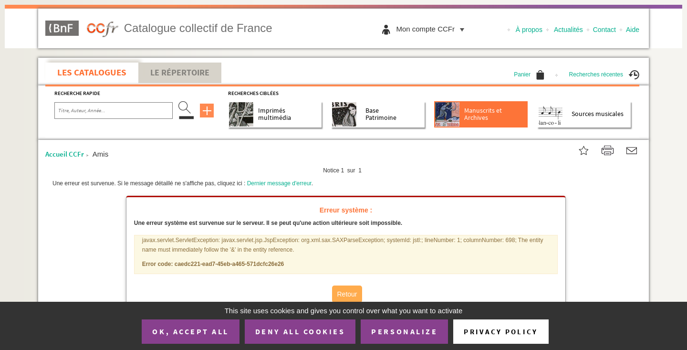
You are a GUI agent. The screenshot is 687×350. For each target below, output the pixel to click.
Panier (529, 74)
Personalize (404, 331)
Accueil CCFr (64, 154)
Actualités (568, 29)
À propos (529, 29)
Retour (347, 294)
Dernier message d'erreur (279, 183)
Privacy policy (501, 331)
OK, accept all (190, 331)
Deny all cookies (300, 331)
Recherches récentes (604, 74)
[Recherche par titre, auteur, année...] (113, 110)
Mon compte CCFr (432, 29)
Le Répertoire (179, 72)
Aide (632, 29)
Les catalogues (91, 72)
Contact (604, 29)
